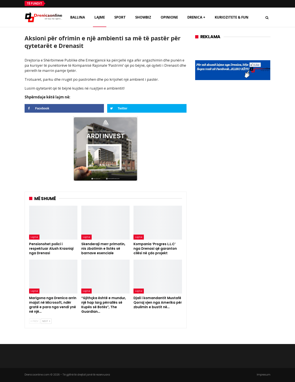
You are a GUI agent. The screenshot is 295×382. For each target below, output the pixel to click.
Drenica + (196, 17)
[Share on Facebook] (64, 108)
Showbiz (143, 17)
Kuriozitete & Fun (231, 17)
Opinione (169, 17)
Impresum (263, 374)
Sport (120, 17)
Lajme (99, 17)
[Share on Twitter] (147, 108)
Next (46, 321)
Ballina (77, 17)
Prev (34, 321)
